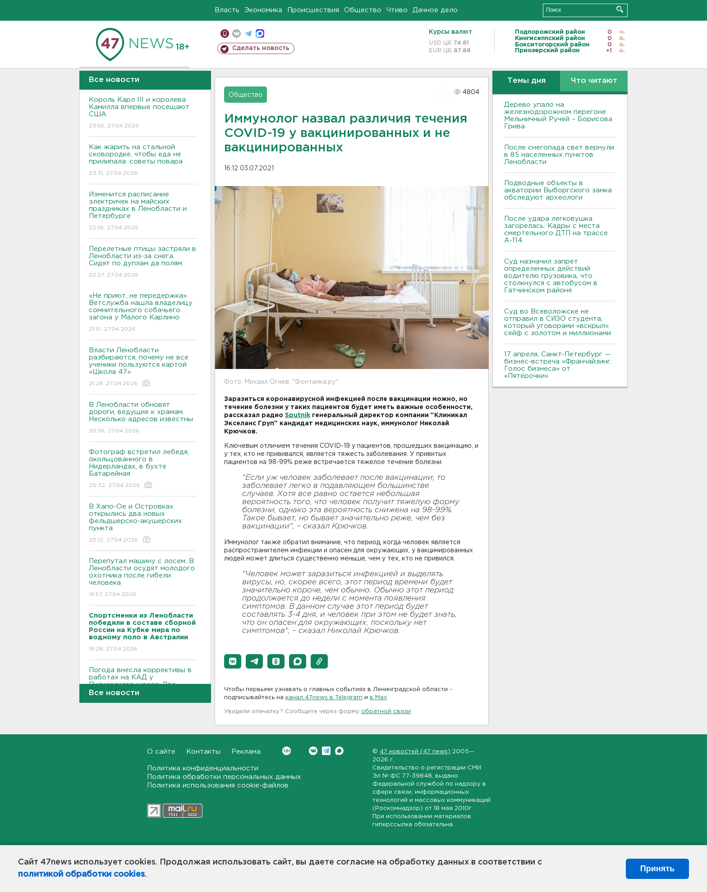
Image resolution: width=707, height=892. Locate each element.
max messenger (260, 33)
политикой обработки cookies (81, 874)
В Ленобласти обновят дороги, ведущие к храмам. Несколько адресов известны (143, 418)
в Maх (378, 697)
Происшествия (313, 10)
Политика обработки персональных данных (224, 777)
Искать (619, 9)
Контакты (203, 752)
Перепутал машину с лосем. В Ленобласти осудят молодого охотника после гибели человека (143, 578)
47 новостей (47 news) (415, 751)
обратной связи (386, 711)
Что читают (594, 80)
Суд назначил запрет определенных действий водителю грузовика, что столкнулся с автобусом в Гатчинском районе (550, 276)
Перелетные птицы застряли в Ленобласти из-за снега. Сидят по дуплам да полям (143, 262)
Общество (362, 10)
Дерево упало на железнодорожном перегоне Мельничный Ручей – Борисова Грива (558, 115)
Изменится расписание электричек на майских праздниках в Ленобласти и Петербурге (143, 211)
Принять (657, 868)
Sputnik (297, 415)
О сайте (161, 752)
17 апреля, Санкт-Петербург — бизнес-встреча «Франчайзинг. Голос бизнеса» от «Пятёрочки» (558, 365)
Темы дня (526, 80)
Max (339, 750)
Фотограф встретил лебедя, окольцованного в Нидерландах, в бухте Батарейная (143, 469)
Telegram (326, 750)
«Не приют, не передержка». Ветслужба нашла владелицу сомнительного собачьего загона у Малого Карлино (143, 313)
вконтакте (236, 33)
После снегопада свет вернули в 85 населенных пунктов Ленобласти (559, 155)
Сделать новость (260, 48)
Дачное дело (435, 10)
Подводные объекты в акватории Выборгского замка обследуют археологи (558, 190)
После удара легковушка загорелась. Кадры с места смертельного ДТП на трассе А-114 (556, 229)
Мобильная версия (224, 33)
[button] (232, 661)
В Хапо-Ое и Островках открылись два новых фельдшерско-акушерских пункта (143, 524)
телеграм (248, 33)
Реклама (246, 752)
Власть (227, 10)
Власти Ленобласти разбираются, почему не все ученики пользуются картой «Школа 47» (143, 367)
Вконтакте (286, 750)
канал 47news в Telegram (324, 697)
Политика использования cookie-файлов (218, 785)
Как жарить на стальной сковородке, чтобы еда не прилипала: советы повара (143, 160)
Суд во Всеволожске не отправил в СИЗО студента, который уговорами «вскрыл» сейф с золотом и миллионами (557, 322)
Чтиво (397, 10)
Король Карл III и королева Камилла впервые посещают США (143, 113)
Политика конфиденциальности (202, 768)
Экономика (263, 10)
